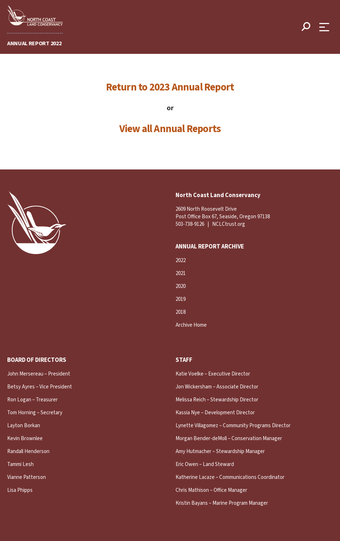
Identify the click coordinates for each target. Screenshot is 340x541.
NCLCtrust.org (228, 224)
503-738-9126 (190, 224)
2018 (181, 312)
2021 (181, 273)
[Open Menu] (326, 27)
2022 (181, 260)
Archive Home (191, 325)
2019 (181, 299)
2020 (181, 286)
